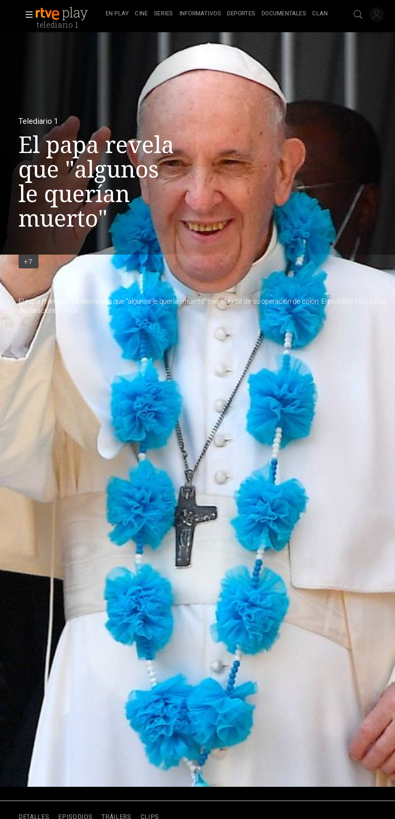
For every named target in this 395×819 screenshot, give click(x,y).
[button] (26, 14)
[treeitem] (117, 14)
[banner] (69, 13)
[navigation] (217, 13)
